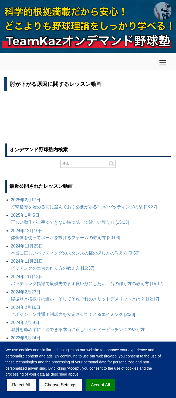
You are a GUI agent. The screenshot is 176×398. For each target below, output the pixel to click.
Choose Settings (60, 385)
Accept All (100, 385)
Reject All (21, 385)
